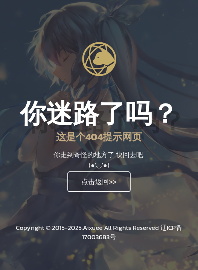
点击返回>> (99, 182)
